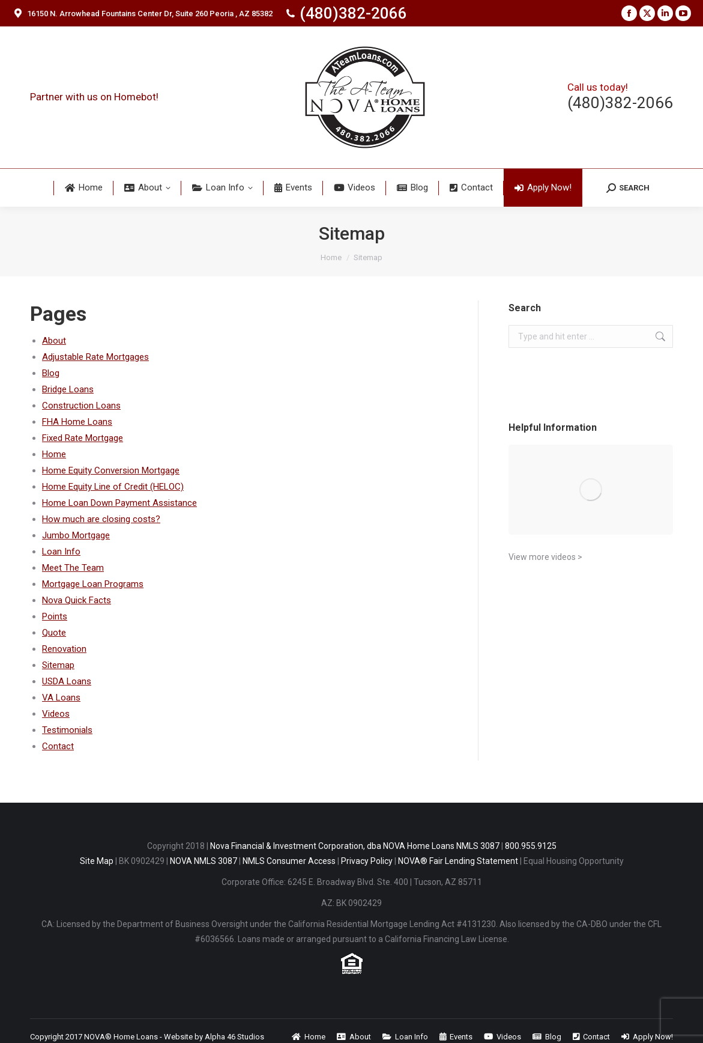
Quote (54, 632)
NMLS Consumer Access (289, 861)
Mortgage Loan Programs (92, 584)
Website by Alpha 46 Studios (214, 1036)
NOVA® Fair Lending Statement (458, 861)
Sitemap (58, 665)
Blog (50, 373)
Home (54, 454)
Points (54, 616)
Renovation (64, 648)
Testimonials (67, 730)
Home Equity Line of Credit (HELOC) (113, 486)
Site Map (96, 861)
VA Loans (61, 697)
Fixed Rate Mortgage (82, 438)
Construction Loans (81, 405)
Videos (56, 713)
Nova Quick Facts (76, 600)
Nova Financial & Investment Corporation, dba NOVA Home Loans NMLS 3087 (354, 846)
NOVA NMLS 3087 (203, 861)
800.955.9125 (531, 846)
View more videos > (545, 557)
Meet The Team (73, 567)
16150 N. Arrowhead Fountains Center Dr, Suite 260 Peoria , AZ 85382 (142, 13)
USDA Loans (66, 681)
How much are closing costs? (101, 519)
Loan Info (61, 551)
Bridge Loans (68, 389)
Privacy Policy (367, 861)
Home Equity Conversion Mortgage (111, 470)
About (54, 340)
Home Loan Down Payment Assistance (119, 502)
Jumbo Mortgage (76, 535)
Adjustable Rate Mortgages (95, 356)
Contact (58, 746)
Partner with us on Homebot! (94, 97)
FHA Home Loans (77, 421)
